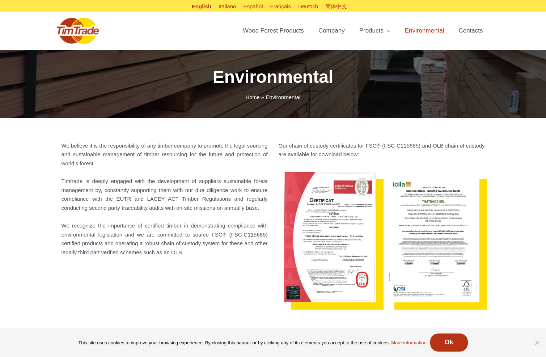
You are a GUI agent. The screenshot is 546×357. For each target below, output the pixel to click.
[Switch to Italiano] (227, 6)
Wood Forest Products (273, 31)
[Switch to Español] (253, 6)
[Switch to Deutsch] (308, 6)
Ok (449, 342)
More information (409, 342)
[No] (537, 342)
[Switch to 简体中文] (336, 6)
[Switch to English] (201, 6)
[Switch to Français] (281, 6)
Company (331, 31)
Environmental (424, 31)
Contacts (470, 31)
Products (371, 31)
